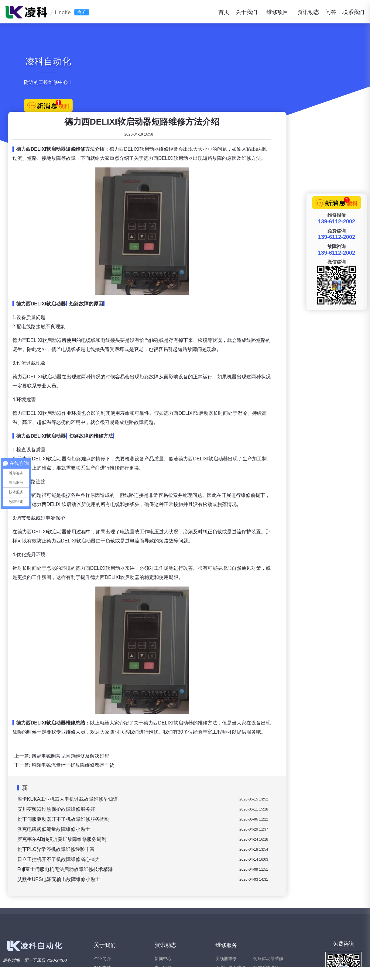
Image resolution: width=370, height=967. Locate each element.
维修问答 (163, 910)
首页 (223, 12)
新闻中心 (163, 892)
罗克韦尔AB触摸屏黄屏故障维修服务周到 (153, 773)
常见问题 (163, 901)
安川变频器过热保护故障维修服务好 (148, 742)
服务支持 (102, 901)
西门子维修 (264, 919)
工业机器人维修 (230, 901)
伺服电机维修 (266, 910)
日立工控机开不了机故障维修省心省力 (150, 793)
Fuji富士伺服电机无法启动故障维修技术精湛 (156, 803)
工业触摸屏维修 (230, 919)
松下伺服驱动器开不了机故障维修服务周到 (155, 752)
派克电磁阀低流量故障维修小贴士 (145, 763)
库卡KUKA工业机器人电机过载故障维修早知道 (159, 732)
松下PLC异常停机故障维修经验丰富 (148, 783)
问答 (330, 12)
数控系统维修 (266, 901)
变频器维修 (226, 892)
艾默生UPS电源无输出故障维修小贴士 (150, 813)
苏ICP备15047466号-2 (349, 957)
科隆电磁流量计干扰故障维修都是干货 (164, 698)
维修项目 (277, 12)
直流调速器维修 (230, 910)
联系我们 (353, 12)
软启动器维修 (228, 928)
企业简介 (102, 892)
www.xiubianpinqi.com (58, 957)
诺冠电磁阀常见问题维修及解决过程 (162, 689)
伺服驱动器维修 (268, 892)
